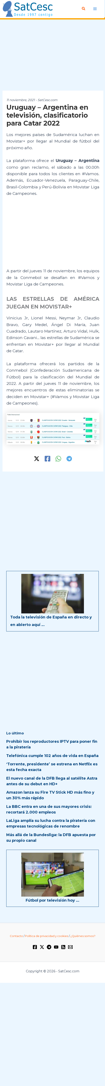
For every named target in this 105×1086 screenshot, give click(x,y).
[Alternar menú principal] (95, 9)
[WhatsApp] (58, 458)
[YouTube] (56, 947)
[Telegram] (69, 458)
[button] (84, 9)
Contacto (16, 936)
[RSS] (63, 947)
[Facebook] (47, 458)
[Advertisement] (52, 55)
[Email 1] (70, 947)
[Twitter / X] (36, 458)
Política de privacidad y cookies (46, 936)
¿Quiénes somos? (82, 936)
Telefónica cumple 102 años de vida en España (52, 755)
